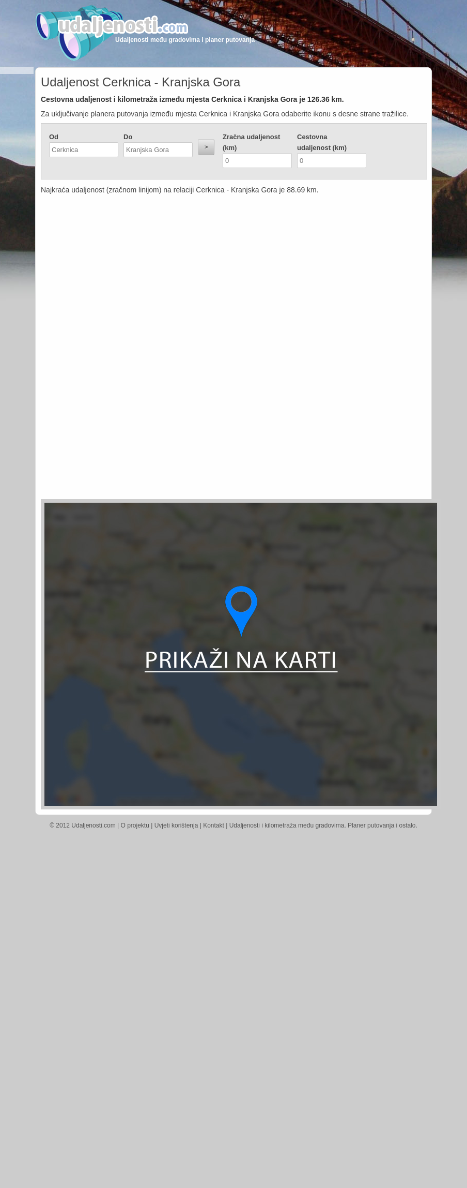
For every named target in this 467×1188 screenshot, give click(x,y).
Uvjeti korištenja (176, 825)
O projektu (135, 825)
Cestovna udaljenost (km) (322, 142)
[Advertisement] (149, 271)
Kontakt (213, 825)
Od (53, 137)
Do (127, 137)
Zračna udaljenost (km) (251, 142)
